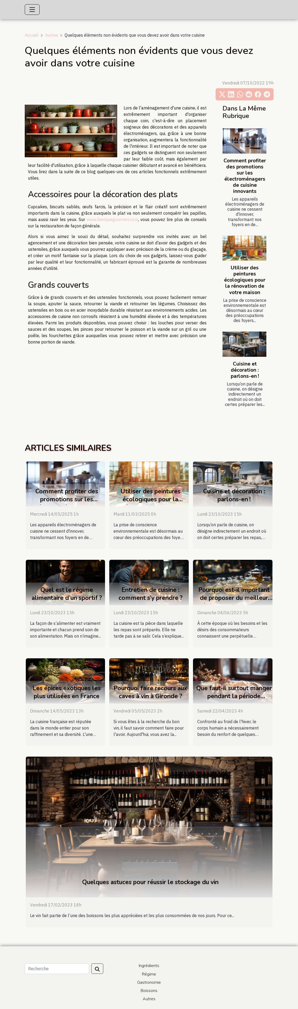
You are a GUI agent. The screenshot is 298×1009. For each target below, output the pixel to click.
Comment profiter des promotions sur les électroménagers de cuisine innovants (245, 176)
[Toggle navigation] (32, 9)
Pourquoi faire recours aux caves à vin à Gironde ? (150, 692)
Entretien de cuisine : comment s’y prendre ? (150, 594)
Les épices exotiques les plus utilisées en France (66, 692)
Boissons (149, 991)
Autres (51, 35)
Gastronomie (149, 982)
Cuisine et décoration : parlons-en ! (245, 370)
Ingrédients (149, 966)
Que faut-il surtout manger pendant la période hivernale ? (234, 696)
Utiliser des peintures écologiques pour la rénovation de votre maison (244, 280)
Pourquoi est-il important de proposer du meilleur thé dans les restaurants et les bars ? (234, 602)
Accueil (32, 35)
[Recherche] (57, 968)
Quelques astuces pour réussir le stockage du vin (150, 882)
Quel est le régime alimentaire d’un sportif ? (67, 594)
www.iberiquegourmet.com (112, 219)
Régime (149, 974)
